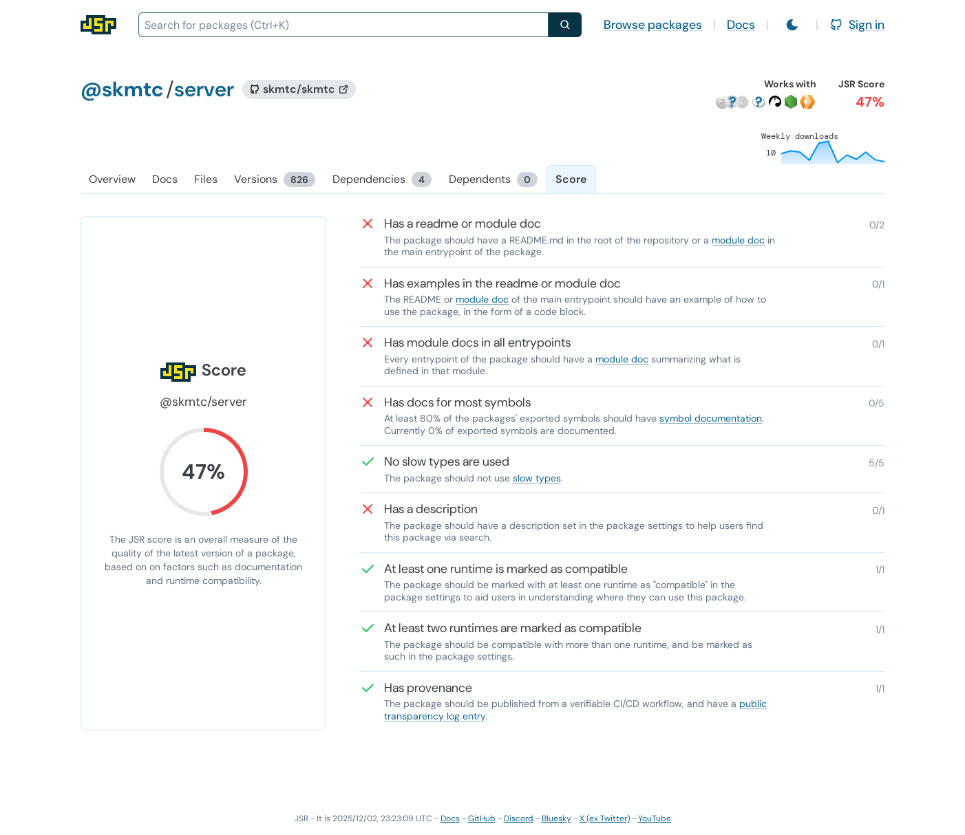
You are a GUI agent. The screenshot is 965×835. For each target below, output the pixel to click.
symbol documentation (710, 418)
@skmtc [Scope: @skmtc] (122, 89)
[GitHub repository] (299, 89)
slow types (537, 478)
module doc (738, 240)
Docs (741, 25)
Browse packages (653, 25)
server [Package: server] (204, 89)
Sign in (856, 25)
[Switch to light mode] (792, 24)
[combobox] (343, 24)
